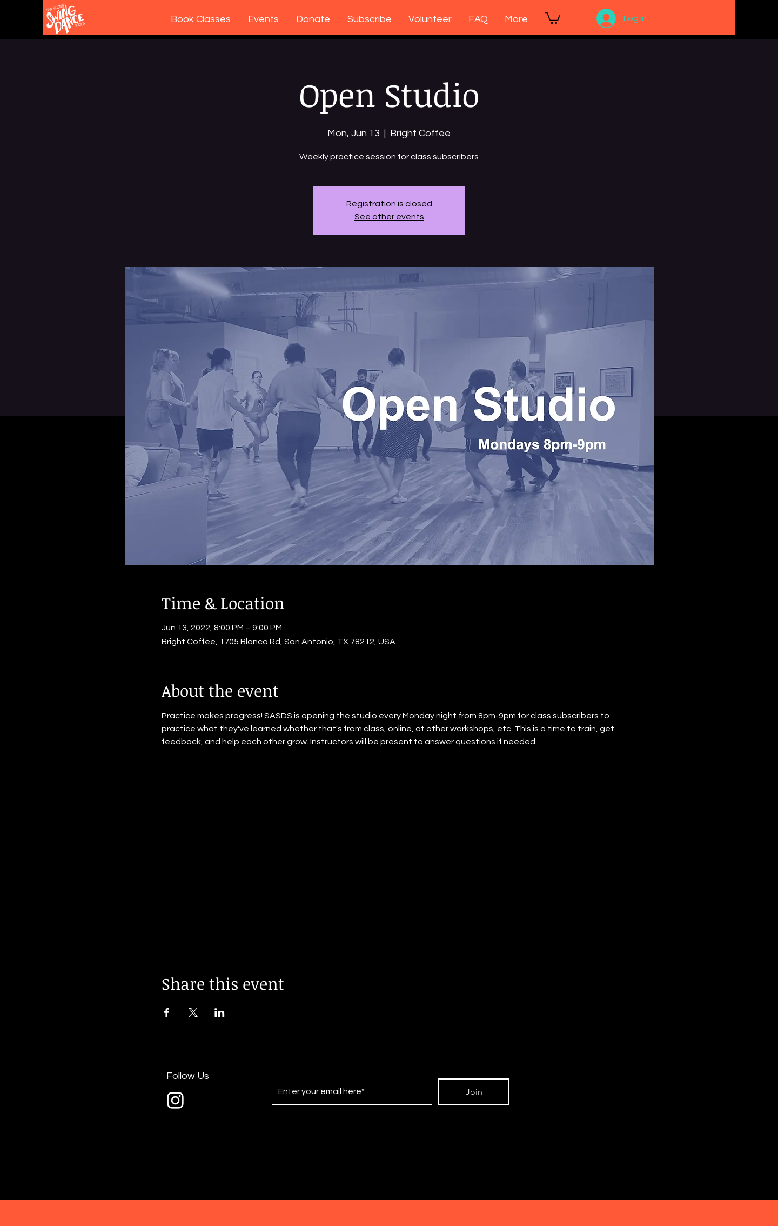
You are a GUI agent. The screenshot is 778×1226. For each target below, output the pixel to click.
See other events (389, 216)
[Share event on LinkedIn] (219, 1012)
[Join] (473, 1091)
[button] (552, 17)
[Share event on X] (193, 1012)
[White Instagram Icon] (175, 1100)
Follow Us (187, 1076)
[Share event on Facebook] (167, 1012)
